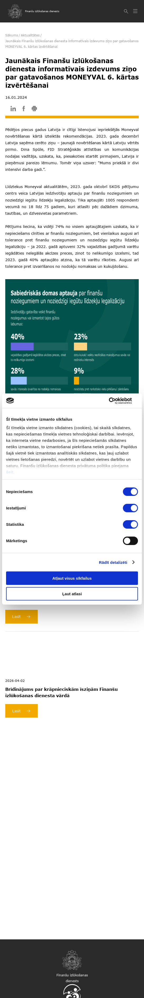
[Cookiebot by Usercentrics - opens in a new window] (115, 400)
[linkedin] (13, 109)
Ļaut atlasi (72, 594)
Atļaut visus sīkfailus (72, 578)
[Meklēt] (126, 11)
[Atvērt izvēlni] (136, 11)
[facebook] (23, 109)
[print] (34, 109)
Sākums (11, 35)
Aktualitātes (30, 35)
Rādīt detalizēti (113, 562)
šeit (9, 472)
